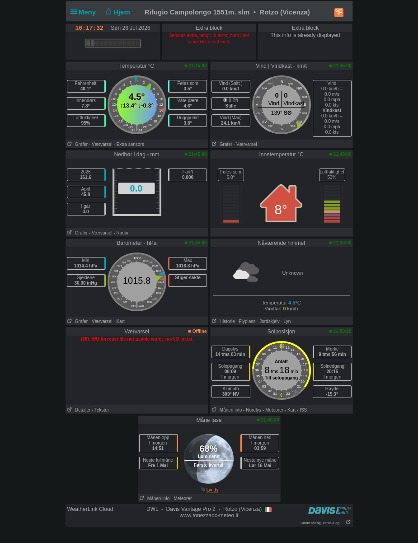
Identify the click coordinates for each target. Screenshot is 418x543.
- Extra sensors (128, 144)
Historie (223, 321)
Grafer (77, 144)
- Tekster (100, 409)
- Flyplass (246, 321)
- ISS (302, 409)
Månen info (226, 409)
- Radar (120, 232)
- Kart (118, 321)
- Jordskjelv (268, 321)
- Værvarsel (101, 144)
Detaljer (78, 409)
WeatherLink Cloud (90, 509)
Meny (85, 12)
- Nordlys (252, 409)
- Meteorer (273, 409)
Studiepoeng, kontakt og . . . (326, 523)
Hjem (116, 12)
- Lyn (286, 321)
